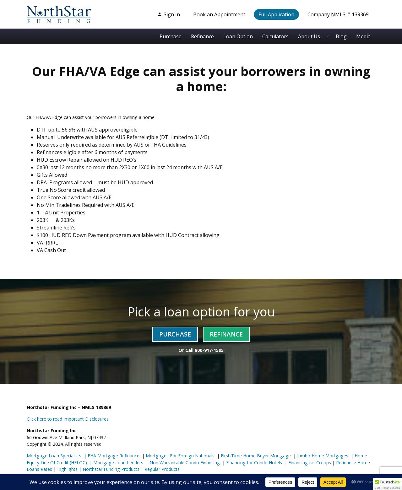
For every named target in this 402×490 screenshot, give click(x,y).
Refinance (202, 36)
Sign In (168, 14)
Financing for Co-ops (309, 463)
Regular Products (161, 469)
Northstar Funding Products (110, 469)
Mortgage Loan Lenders (117, 463)
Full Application (276, 14)
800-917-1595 (209, 350)
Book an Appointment (219, 14)
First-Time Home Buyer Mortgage (255, 456)
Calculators (275, 36)
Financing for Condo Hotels (253, 463)
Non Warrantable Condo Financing (184, 463)
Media (363, 36)
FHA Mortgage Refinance (113, 456)
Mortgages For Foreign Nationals (179, 456)
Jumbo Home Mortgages (322, 456)
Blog (341, 36)
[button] (387, 484)
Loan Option (238, 36)
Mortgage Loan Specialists (54, 456)
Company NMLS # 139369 (338, 14)
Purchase (171, 36)
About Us (309, 36)
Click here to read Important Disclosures (68, 419)
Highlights (67, 469)
